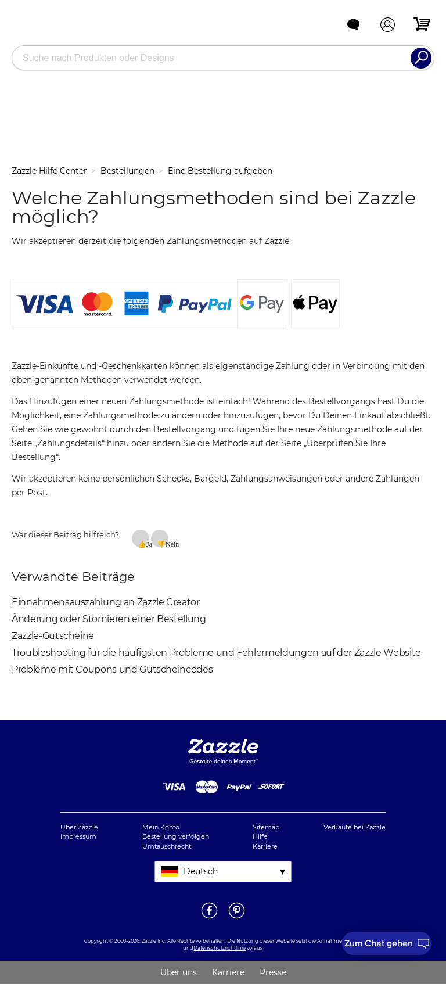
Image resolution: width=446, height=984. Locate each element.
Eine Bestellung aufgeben (220, 171)
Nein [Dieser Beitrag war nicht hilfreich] (167, 543)
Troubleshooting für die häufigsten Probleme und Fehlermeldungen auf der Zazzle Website (216, 652)
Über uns (178, 972)
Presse (273, 972)
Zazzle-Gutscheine (53, 635)
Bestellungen (127, 171)
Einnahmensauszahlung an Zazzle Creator (106, 602)
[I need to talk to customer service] (386, 943)
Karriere (265, 846)
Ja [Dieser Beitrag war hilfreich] (147, 543)
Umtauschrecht (166, 846)
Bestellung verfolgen (175, 836)
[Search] (421, 58)
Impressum (78, 836)
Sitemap (266, 827)
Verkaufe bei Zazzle (354, 827)
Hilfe (260, 836)
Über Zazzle (79, 827)
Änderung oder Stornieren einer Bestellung (109, 618)
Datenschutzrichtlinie (219, 948)
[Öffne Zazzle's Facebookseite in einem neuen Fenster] (209, 918)
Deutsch (201, 871)
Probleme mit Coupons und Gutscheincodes (112, 669)
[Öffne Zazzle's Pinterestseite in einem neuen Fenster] (236, 918)
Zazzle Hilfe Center (49, 171)
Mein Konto (160, 827)
